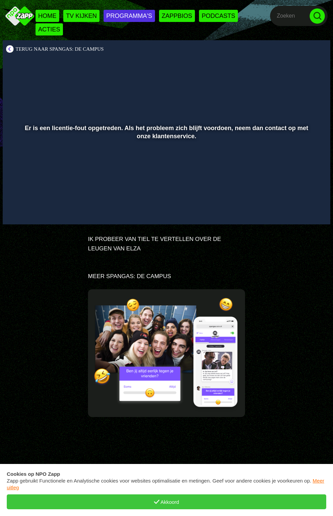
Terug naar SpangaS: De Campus (60, 49)
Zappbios (177, 16)
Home (47, 16)
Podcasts (218, 16)
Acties (49, 29)
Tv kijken (81, 16)
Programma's (129, 16)
